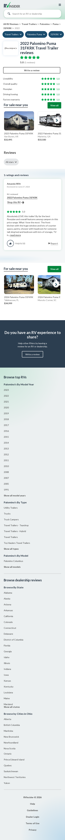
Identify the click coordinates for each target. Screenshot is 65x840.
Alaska (7, 598)
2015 (6, 436)
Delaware (8, 633)
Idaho (6, 657)
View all (54, 105)
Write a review (32, 70)
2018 (6, 419)
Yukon (7, 783)
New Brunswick (11, 736)
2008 (6, 472)
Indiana (7, 669)
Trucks (7, 513)
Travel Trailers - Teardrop (16, 525)
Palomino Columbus (13, 561)
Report (54, 243)
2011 (6, 460)
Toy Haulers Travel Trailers (17, 543)
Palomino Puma (34, 34)
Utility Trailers (11, 507)
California (8, 616)
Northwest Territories (15, 777)
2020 (6, 407)
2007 (6, 478)
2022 (6, 395)
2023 (6, 390)
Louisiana (8, 692)
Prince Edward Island (14, 759)
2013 (6, 448)
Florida (7, 645)
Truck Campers (11, 519)
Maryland (8, 704)
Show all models (12, 566)
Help (32, 803)
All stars (10, 162)
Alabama (8, 592)
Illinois (7, 663)
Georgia (8, 651)
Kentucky (8, 686)
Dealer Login (32, 816)
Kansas (7, 680)
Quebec (8, 765)
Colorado (8, 622)
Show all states (12, 707)
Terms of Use (32, 823)
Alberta (7, 719)
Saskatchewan (11, 771)
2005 (6, 483)
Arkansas (8, 610)
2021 (6, 401)
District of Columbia (13, 639)
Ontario (7, 753)
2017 (6, 425)
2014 (6, 442)
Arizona (7, 604)
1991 (6, 489)
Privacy (32, 829)
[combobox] (32, 14)
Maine (7, 698)
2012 (6, 454)
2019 (6, 413)
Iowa (6, 674)
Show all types (11, 548)
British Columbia (12, 725)
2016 (6, 431)
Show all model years (15, 495)
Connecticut (10, 628)
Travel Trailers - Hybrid (15, 531)
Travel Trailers (12, 34)
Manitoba (8, 730)
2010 (6, 466)
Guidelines (32, 810)
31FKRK (55, 34)
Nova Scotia (9, 748)
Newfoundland (11, 742)
